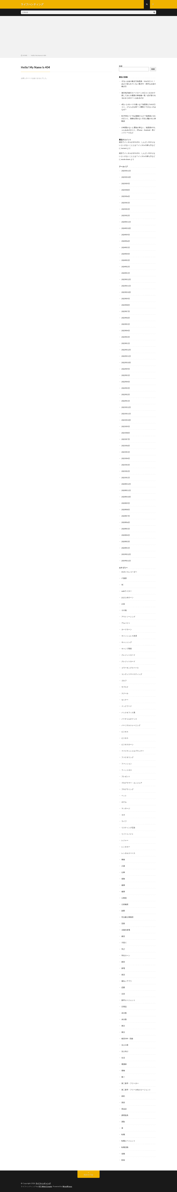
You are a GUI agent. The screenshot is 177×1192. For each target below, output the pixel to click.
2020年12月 (126, 484)
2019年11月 (126, 561)
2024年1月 (125, 273)
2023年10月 (126, 292)
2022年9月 (125, 369)
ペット (124, 796)
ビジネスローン (127, 744)
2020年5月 (125, 529)
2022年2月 (125, 394)
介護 (123, 866)
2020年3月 (125, 541)
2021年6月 (125, 446)
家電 (123, 968)
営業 (123, 923)
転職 (123, 1134)
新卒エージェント (128, 1000)
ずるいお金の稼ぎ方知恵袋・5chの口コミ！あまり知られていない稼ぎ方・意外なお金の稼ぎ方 (138, 83)
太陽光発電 (125, 930)
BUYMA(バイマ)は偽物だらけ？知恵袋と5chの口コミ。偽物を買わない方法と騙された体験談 (138, 118)
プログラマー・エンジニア (131, 783)
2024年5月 (125, 247)
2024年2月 (125, 267)
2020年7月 (125, 516)
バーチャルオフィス (129, 719)
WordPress (67, 1186)
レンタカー (125, 847)
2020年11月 (126, 490)
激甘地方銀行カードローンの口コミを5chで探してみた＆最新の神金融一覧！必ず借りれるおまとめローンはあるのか (138, 95)
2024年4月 (125, 254)
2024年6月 (125, 241)
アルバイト (125, 623)
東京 (123, 1026)
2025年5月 (125, 203)
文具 (123, 994)
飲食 (123, 1160)
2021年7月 (125, 439)
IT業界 (124, 578)
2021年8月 (125, 433)
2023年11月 (126, 286)
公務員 (124, 898)
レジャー (124, 840)
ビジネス (124, 732)
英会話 (124, 1109)
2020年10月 (126, 497)
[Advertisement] (88, 35)
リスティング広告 (128, 828)
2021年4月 (125, 458)
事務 (123, 859)
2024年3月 (125, 260)
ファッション (126, 764)
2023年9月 (125, 299)
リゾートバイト (127, 834)
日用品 (124, 1007)
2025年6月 (125, 196)
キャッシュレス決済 (129, 636)
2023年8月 (125, 305)
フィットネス (126, 770)
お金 (123, 604)
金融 (123, 1154)
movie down (125, 159)
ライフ (124, 821)
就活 (123, 975)
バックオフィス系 (128, 712)
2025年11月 (126, 171)
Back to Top (88, 1175)
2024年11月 (126, 222)
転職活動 (124, 1147)
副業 (123, 911)
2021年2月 (125, 471)
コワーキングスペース (130, 668)
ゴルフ (124, 680)
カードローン (126, 629)
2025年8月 (125, 190)
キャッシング (126, 642)
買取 (123, 1122)
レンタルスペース (128, 853)
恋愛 (123, 987)
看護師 (124, 1064)
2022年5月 (125, 375)
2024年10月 (126, 228)
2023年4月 (125, 330)
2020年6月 (125, 522)
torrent (124, 148)
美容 (123, 1102)
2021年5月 (125, 452)
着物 (123, 1070)
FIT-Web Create (45, 1186)
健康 (123, 885)
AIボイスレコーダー (129, 572)
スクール (124, 693)
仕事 (123, 872)
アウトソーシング (128, 617)
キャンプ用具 (126, 649)
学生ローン (125, 955)
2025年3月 (125, 209)
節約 (123, 1096)
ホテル (124, 802)
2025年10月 (126, 177)
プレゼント (125, 776)
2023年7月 (125, 311)
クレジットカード (128, 655)
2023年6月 (125, 318)
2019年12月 (126, 554)
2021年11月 (126, 414)
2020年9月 (125, 503)
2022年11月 (126, 356)
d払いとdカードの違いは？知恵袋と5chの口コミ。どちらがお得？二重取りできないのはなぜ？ (138, 107)
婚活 (123, 936)
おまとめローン (127, 597)
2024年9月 (125, 235)
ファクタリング (127, 757)
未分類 (124, 1013)
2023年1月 (125, 343)
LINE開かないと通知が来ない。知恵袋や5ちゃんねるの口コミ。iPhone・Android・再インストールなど (138, 130)
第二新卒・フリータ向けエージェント (136, 1090)
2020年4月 (125, 535)
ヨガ (123, 815)
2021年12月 (126, 407)
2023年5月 (125, 324)
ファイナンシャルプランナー (132, 751)
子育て (124, 943)
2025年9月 (125, 183)
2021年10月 (126, 420)
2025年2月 (125, 215)
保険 (123, 879)
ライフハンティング (43, 1183)
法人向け (124, 1051)
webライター (126, 591)
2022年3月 (125, 388)
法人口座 (124, 1045)
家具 (123, 962)
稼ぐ (123, 1077)
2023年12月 (126, 279)
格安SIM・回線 (127, 1038)
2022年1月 (125, 401)
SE (122, 585)
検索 (120, 66)
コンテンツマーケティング (131, 674)
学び (123, 949)
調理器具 (124, 1115)
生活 (123, 1058)
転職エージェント (128, 1141)
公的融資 (124, 904)
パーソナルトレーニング (130, 725)
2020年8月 (125, 509)
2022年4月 (125, 382)
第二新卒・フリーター (130, 1083)
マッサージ (125, 808)
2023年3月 (125, 337)
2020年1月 (125, 548)
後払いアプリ (126, 981)
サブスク (124, 687)
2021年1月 (125, 478)
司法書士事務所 (127, 917)
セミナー (124, 700)
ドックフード (126, 706)
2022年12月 (126, 350)
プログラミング (127, 789)
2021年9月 (125, 426)
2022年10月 (126, 362)
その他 (124, 610)
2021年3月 (125, 465)
